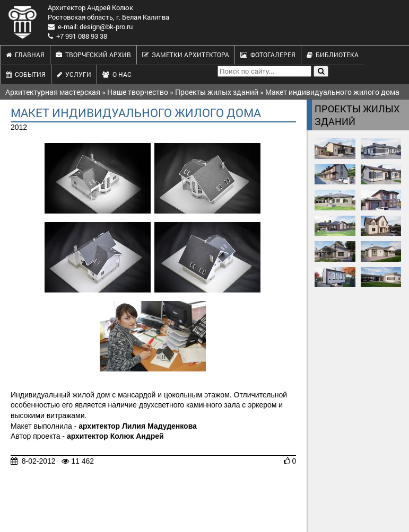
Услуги (74, 74)
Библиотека (333, 54)
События (26, 74)
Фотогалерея (267, 54)
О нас (117, 74)
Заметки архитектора (185, 54)
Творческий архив (93, 54)
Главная (25, 54)
